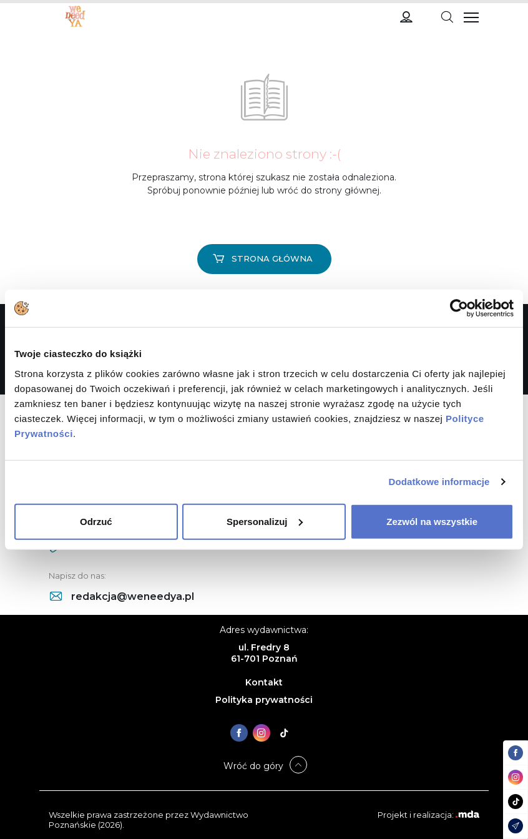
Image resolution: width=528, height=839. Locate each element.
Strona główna (263, 258)
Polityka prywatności (264, 699)
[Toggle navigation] (447, 16)
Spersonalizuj (265, 521)
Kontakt (264, 682)
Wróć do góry (253, 766)
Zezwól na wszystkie (431, 521)
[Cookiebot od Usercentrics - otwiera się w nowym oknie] (459, 308)
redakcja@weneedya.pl (122, 596)
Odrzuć (96, 521)
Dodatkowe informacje (439, 481)
